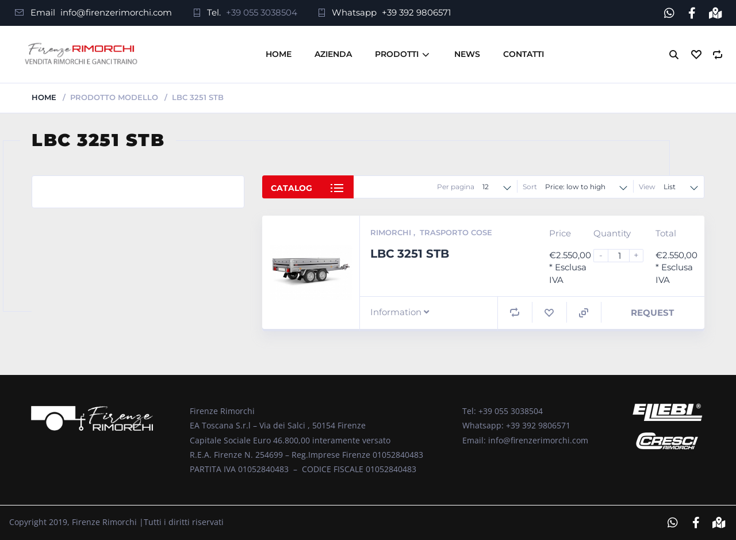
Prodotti (397, 54)
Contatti (523, 54)
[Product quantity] (623, 255)
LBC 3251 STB (409, 253)
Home (279, 54)
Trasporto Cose (456, 232)
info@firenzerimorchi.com (116, 12)
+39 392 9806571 (416, 12)
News (467, 54)
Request (652, 312)
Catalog (291, 188)
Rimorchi (391, 232)
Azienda (333, 54)
